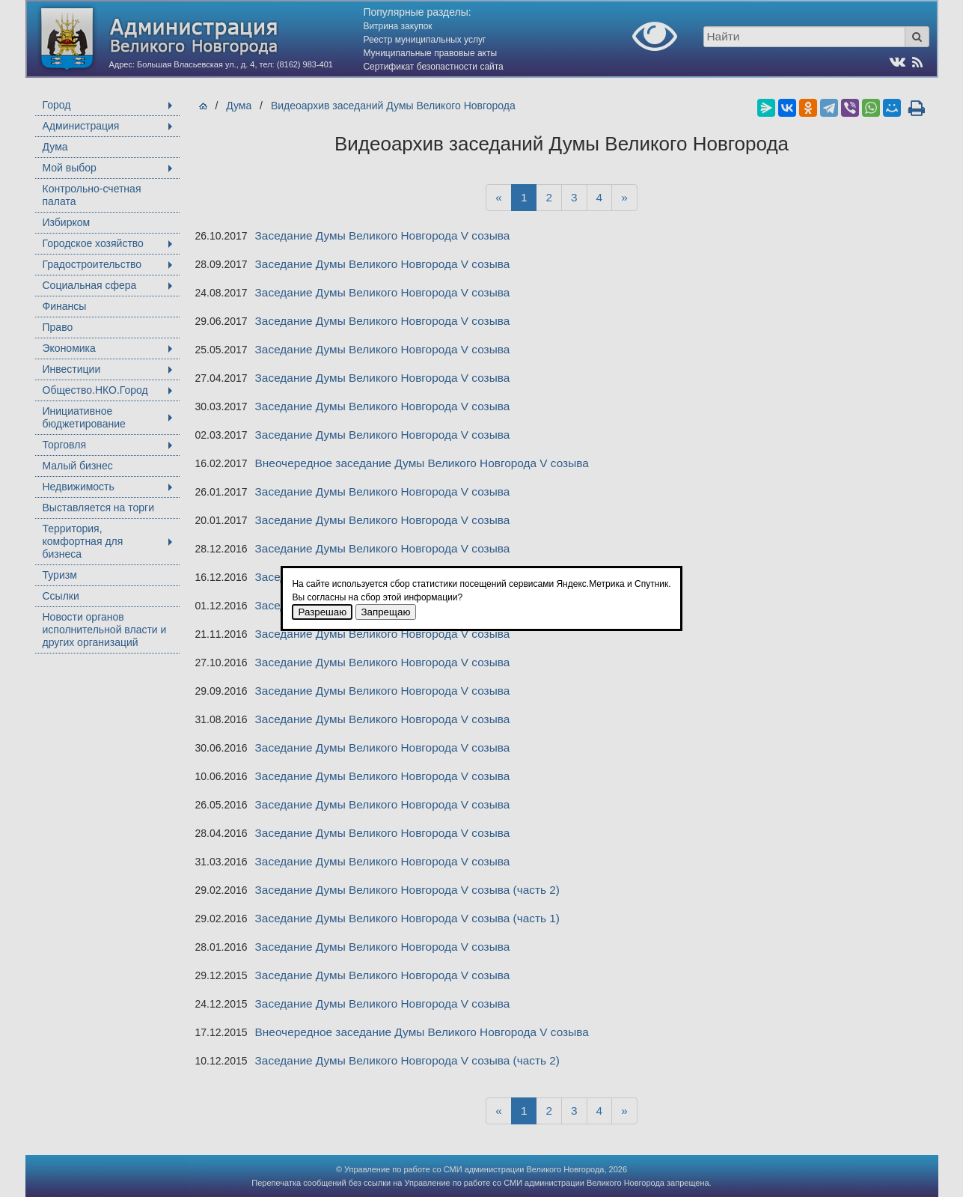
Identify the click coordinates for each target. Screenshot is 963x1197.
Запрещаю (386, 612)
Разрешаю (322, 612)
